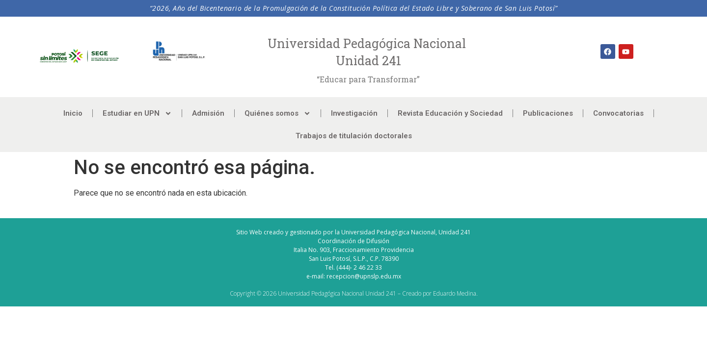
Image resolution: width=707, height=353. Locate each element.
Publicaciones (548, 113)
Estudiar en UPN (137, 113)
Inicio (72, 113)
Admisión (208, 113)
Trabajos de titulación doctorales (354, 135)
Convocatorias (618, 113)
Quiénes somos (278, 113)
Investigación (354, 113)
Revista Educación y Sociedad (450, 113)
